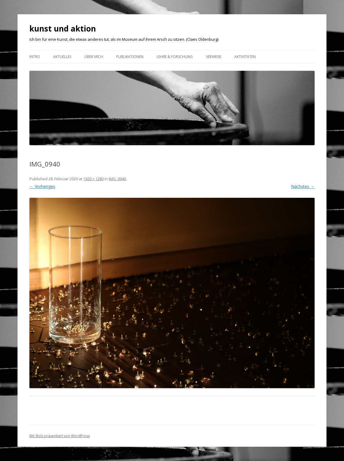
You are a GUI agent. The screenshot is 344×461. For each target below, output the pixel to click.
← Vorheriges (42, 186)
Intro (34, 56)
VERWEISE (213, 56)
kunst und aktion (62, 28)
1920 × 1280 (93, 178)
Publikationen (129, 56)
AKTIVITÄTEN (245, 56)
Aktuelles (62, 56)
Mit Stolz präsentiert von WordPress (59, 435)
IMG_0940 (117, 178)
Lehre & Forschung (175, 56)
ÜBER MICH (93, 56)
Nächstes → (303, 186)
